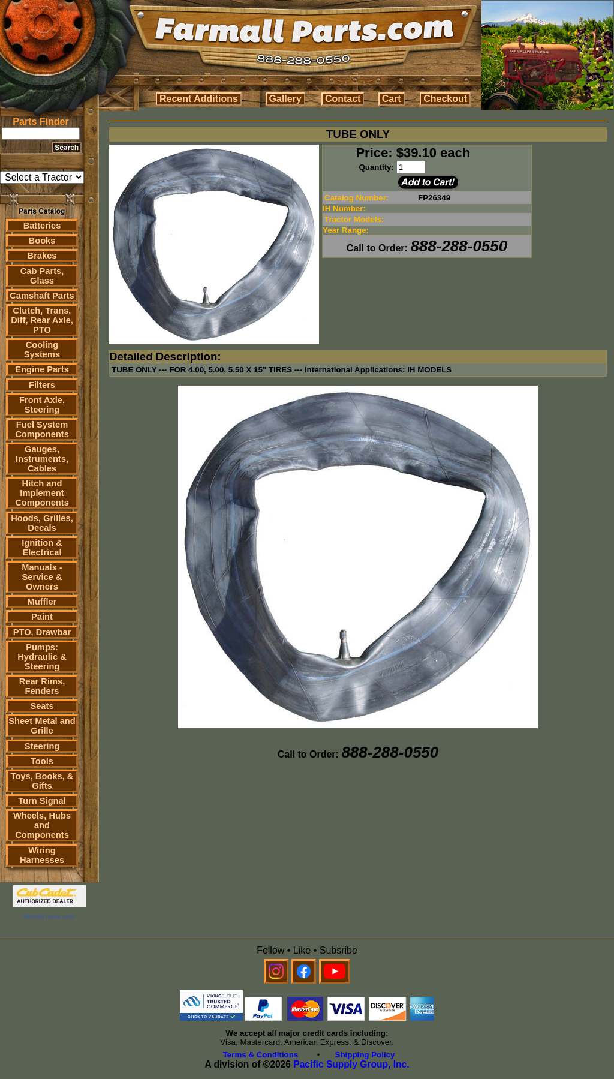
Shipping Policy (365, 1054)
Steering (42, 746)
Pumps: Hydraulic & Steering (41, 656)
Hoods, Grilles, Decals (42, 523)
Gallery (285, 99)
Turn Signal (42, 801)
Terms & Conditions (261, 1054)
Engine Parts (42, 369)
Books (42, 240)
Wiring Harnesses (42, 855)
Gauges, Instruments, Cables (42, 458)
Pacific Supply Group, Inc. (351, 1064)
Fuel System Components (42, 429)
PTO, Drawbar (42, 632)
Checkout (445, 99)
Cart (391, 99)
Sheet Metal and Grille (42, 725)
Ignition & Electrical (42, 547)
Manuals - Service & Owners (42, 577)
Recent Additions (198, 99)
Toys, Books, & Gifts (42, 781)
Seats (41, 706)
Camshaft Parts (42, 295)
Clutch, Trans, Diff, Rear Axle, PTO (42, 320)
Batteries (42, 225)
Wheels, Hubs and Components (42, 825)
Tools (42, 761)
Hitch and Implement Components (42, 493)
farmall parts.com (49, 916)
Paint (42, 616)
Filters (42, 385)
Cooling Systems (42, 349)
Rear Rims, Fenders (42, 686)
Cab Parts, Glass (42, 275)
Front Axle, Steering (42, 404)
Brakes (42, 255)
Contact (343, 99)
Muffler (42, 601)
